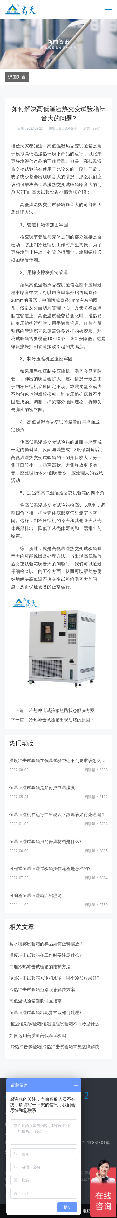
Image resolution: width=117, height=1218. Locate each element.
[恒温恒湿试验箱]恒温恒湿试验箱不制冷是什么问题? (59, 1023)
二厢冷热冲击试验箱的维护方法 (40, 966)
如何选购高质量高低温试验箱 (37, 1035)
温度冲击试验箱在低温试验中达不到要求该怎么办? (58, 760)
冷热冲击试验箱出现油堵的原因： (62, 719)
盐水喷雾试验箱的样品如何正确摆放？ (46, 943)
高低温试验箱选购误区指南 (35, 1000)
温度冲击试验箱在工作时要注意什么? (45, 955)
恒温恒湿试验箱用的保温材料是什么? (45, 841)
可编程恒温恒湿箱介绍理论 (35, 895)
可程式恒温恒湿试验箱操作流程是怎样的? (49, 868)
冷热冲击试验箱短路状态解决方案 (62, 710)
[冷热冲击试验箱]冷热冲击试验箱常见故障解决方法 (58, 1046)
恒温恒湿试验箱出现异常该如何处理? (45, 1012)
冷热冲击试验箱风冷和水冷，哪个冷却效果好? (54, 977)
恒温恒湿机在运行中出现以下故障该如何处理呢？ (57, 814)
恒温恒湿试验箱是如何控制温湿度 (42, 787)
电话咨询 (88, 1211)
